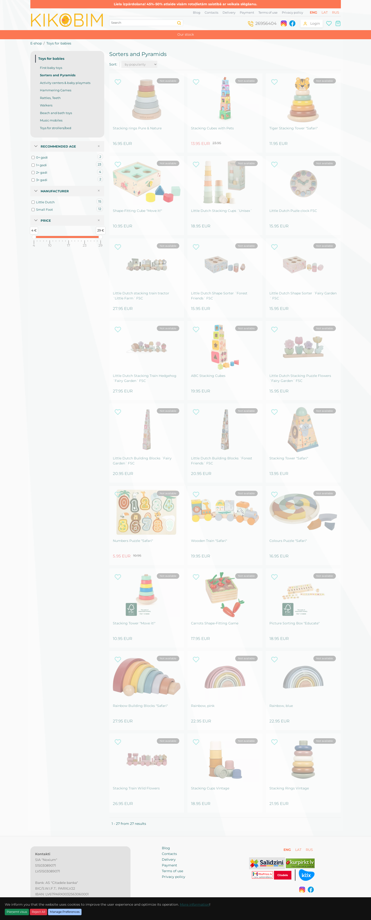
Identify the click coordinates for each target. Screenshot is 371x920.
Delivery (229, 12)
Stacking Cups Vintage (210, 788)
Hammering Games (55, 90)
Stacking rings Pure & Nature (137, 128)
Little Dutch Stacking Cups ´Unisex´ (221, 211)
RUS (335, 12)
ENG (314, 12)
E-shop (36, 43)
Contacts (211, 12)
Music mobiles (51, 120)
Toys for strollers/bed (55, 128)
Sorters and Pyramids (58, 75)
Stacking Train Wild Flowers (136, 788)
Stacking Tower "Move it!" (134, 623)
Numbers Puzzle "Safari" (133, 541)
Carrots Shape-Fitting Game (214, 623)
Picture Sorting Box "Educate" (294, 623)
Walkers (46, 105)
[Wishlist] (329, 23)
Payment (247, 12)
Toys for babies (58, 43)
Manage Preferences (65, 912)
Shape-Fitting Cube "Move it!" (137, 211)
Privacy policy (292, 12)
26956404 (266, 23)
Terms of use (268, 12)
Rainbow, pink (202, 706)
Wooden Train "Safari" (209, 541)
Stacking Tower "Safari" (288, 458)
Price (46, 220)
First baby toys (51, 68)
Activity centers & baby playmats (65, 83)
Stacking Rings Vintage (289, 788)
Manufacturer (55, 191)
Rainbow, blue (281, 706)
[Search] (179, 23)
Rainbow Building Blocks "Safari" (140, 706)
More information (194, 904)
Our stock (185, 34)
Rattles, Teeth (50, 98)
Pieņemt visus (17, 912)
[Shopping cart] (338, 23)
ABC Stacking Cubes (208, 376)
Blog (196, 12)
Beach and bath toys (56, 113)
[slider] (34, 237)
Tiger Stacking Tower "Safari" (293, 128)
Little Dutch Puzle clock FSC (293, 211)
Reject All (38, 912)
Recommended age (58, 146)
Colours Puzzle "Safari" (288, 541)
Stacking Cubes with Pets (212, 128)
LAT (325, 12)
